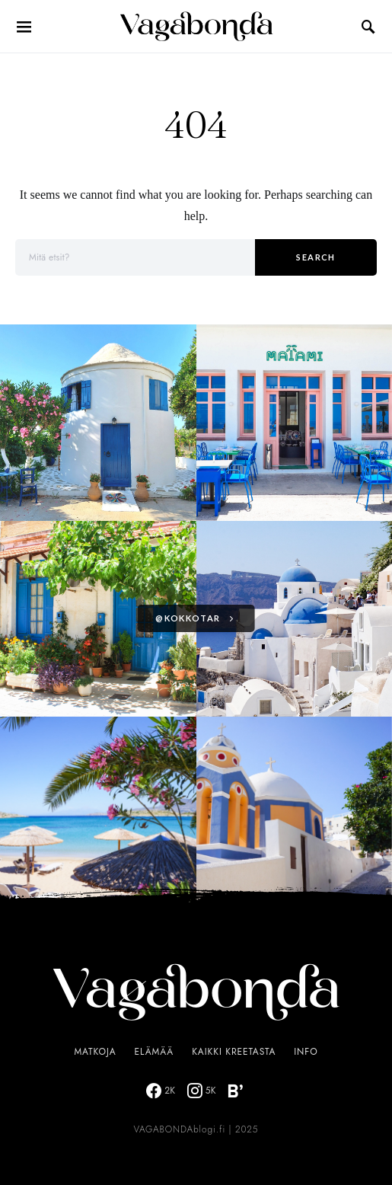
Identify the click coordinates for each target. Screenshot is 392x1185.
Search (315, 257)
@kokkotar (187, 618)
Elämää (154, 1052)
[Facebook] (160, 1090)
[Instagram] (201, 1090)
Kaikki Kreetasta (234, 1052)
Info (305, 1052)
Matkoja (95, 1052)
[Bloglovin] (235, 1090)
